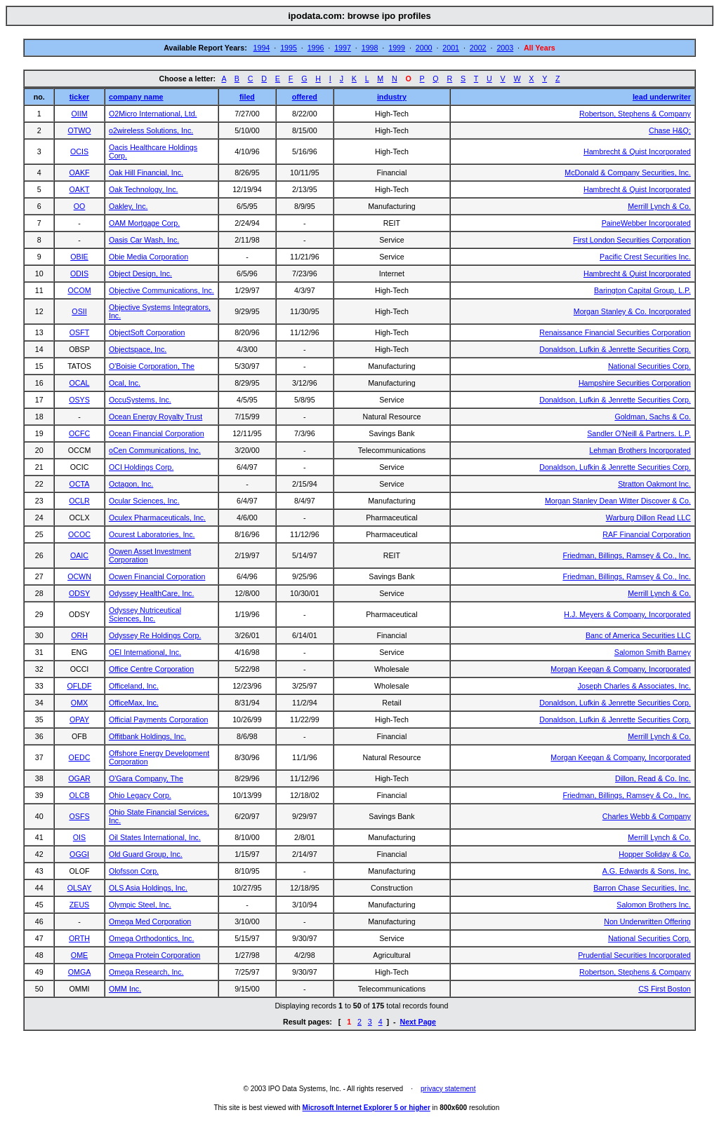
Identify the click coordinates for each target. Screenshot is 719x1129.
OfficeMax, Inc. (134, 702)
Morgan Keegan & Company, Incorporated (620, 669)
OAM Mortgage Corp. (144, 223)
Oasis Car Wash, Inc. (144, 240)
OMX (79, 702)
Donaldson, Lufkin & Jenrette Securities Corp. (615, 349)
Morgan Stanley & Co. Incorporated (632, 311)
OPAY (79, 719)
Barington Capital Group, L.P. (642, 290)
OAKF (80, 172)
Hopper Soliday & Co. (654, 854)
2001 (450, 47)
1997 (342, 47)
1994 (261, 47)
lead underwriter (662, 97)
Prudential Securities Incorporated (634, 955)
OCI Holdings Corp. (141, 467)
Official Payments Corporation (158, 719)
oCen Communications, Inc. (155, 450)
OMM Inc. (125, 989)
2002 (478, 47)
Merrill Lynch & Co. (659, 206)
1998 (370, 47)
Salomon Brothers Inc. (653, 904)
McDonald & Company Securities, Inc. (627, 172)
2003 (504, 47)
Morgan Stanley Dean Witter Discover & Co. (618, 500)
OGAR (79, 778)
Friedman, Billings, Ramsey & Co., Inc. (626, 555)
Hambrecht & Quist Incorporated (637, 151)
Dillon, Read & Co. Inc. (653, 778)
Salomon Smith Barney (652, 652)
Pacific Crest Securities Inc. (645, 256)
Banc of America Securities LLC (638, 635)
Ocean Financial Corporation (156, 433)
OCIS (79, 151)
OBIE (79, 256)
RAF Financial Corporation (646, 534)
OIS (79, 837)
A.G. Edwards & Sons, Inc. (646, 871)
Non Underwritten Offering (647, 921)
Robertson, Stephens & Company (635, 113)
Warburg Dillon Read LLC (648, 517)
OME (79, 955)
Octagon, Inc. (131, 484)
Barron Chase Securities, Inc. (642, 888)
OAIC (79, 555)
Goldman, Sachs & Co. (652, 416)
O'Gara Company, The (146, 778)
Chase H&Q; (670, 130)
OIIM (79, 113)
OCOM (79, 290)
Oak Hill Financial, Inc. (146, 172)
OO (80, 206)
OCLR (79, 500)
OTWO (79, 130)
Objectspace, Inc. (137, 349)
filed (247, 97)
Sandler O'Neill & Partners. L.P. (639, 433)
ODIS (79, 273)
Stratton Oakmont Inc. (654, 484)
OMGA (79, 972)
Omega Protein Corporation (154, 955)
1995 (288, 47)
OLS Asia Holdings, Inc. (148, 888)
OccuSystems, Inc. (140, 400)
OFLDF (79, 686)
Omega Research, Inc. (146, 972)
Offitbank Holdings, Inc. (147, 736)
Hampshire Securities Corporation (635, 383)
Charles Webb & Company (646, 816)
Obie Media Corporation (148, 256)
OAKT (80, 189)
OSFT (79, 332)
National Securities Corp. (649, 366)
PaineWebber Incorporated (646, 223)
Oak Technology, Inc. (143, 189)
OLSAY (79, 888)
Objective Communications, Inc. (161, 290)
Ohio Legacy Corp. (140, 795)
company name (136, 97)
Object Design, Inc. (140, 273)
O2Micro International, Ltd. (153, 113)
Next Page (418, 1022)
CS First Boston (664, 989)
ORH (79, 635)
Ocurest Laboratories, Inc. (152, 534)
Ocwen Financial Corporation (157, 576)
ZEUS (79, 904)
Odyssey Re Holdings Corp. (155, 635)
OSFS (80, 816)
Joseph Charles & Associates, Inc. (634, 686)
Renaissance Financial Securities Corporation (615, 332)
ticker (79, 97)
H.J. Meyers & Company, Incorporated (627, 614)
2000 (424, 47)
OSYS (79, 400)
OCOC (79, 534)
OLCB (79, 795)
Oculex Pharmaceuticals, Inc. (157, 517)
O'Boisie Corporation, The (151, 366)
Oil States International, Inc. (155, 837)
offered (304, 97)
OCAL (79, 383)
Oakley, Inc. (128, 206)
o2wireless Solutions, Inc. (151, 130)
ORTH (79, 938)
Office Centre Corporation (151, 669)
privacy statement (448, 1089)
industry (392, 97)
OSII (79, 311)
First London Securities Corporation (632, 240)
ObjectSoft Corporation (147, 332)
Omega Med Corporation (150, 921)
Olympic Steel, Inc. (140, 904)
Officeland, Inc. (134, 686)
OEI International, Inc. (145, 652)
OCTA (80, 484)
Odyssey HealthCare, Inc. (151, 593)
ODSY (79, 593)
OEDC (80, 757)
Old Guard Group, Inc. (146, 854)
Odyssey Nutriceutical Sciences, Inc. (145, 614)
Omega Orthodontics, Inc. (151, 938)
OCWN (79, 576)
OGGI (79, 854)
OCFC (79, 433)
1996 (316, 47)
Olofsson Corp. (134, 871)
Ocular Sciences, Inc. (144, 500)
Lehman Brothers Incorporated (640, 450)
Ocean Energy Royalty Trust (155, 416)
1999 (396, 47)
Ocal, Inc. (124, 383)
